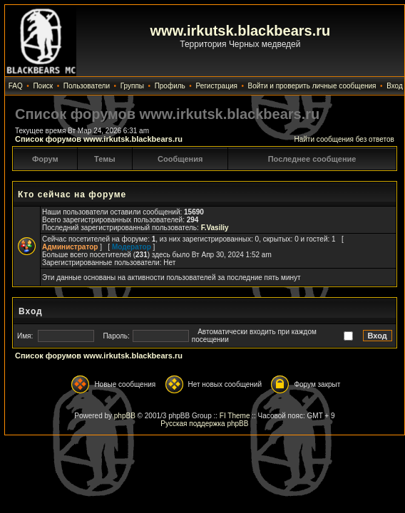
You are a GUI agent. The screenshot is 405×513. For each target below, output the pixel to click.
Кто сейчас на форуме (72, 195)
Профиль (170, 86)
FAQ (16, 86)
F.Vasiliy (215, 228)
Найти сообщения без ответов (344, 139)
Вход (394, 86)
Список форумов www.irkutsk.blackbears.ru (99, 139)
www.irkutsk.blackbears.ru (240, 30)
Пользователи (86, 86)
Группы (132, 86)
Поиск (43, 86)
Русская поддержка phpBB (204, 424)
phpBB (124, 416)
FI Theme (235, 416)
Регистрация (216, 86)
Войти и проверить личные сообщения (312, 86)
